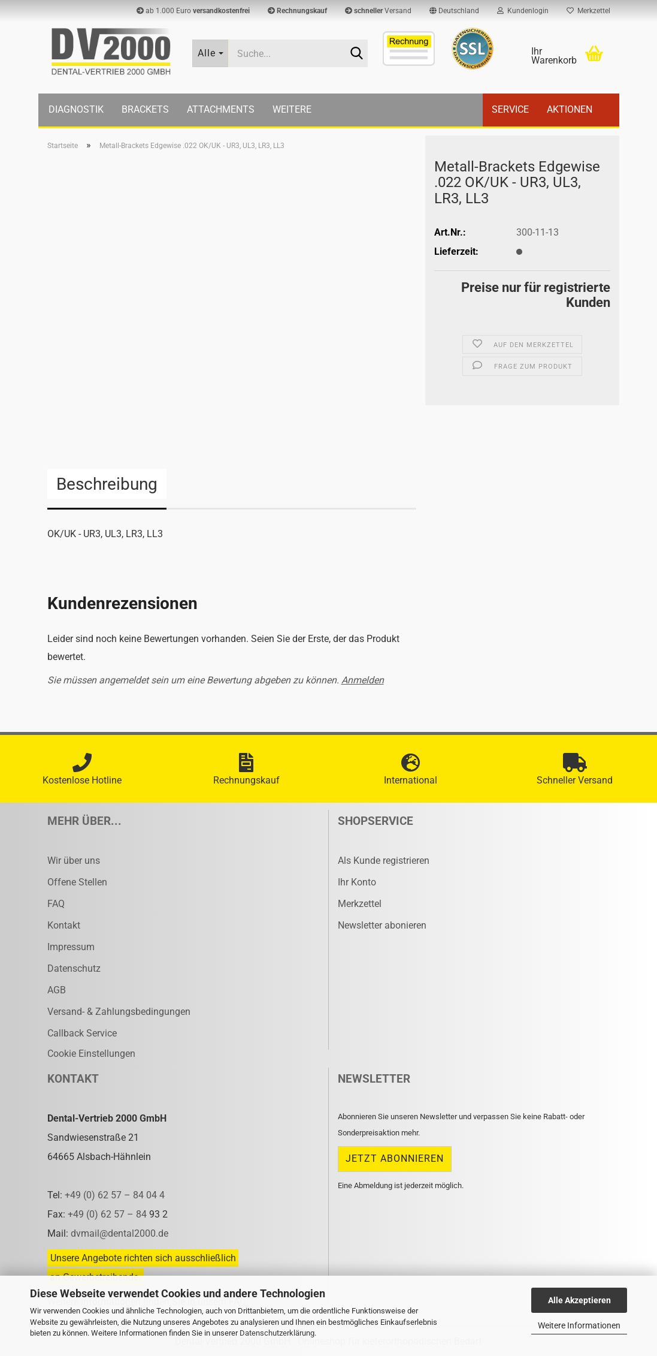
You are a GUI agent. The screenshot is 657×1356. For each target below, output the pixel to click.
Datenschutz (74, 968)
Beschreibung (107, 484)
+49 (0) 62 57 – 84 (108, 1214)
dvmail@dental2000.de (119, 1233)
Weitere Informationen (579, 1325)
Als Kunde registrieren (383, 860)
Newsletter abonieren (382, 925)
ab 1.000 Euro (193, 11)
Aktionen (569, 109)
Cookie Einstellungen (91, 1053)
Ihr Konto (357, 882)
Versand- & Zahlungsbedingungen (118, 1011)
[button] (454, 11)
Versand (378, 11)
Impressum (71, 947)
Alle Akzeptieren (579, 1300)
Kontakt (63, 925)
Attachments (221, 109)
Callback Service (82, 1033)
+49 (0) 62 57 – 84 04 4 (115, 1195)
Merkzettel (588, 11)
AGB (56, 990)
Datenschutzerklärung (277, 1332)
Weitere (292, 109)
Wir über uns (73, 860)
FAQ (56, 903)
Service (510, 109)
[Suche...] (210, 53)
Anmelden (362, 680)
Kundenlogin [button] (523, 11)
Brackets (145, 109)
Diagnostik (76, 109)
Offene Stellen (77, 882)
